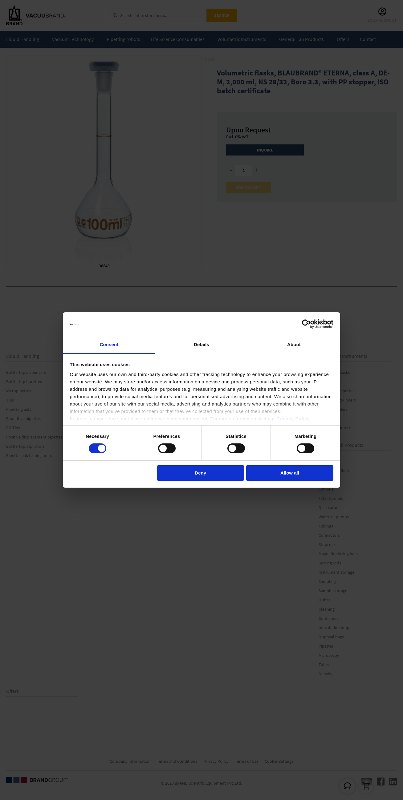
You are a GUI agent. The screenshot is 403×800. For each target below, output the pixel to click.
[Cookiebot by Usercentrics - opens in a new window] (306, 324)
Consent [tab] (109, 344)
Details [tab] (201, 344)
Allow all (289, 472)
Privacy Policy (293, 418)
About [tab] (294, 344)
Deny (200, 472)
